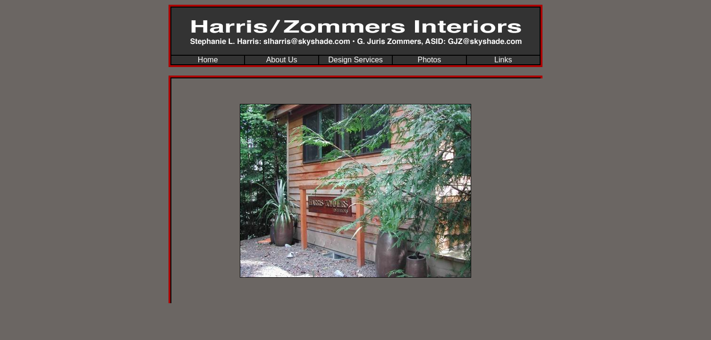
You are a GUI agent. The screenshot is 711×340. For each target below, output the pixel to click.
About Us (281, 60)
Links (503, 60)
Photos (429, 60)
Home (208, 60)
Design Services (355, 60)
